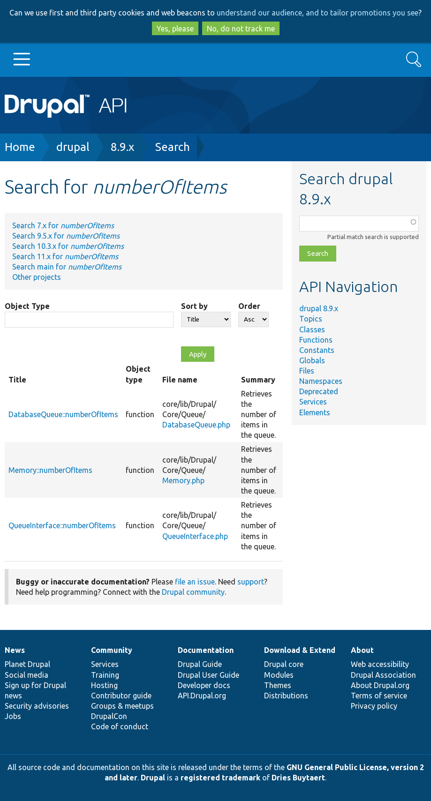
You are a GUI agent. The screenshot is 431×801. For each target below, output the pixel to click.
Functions (316, 340)
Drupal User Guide (208, 675)
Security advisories (37, 706)
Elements (314, 412)
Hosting (104, 685)
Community (111, 650)
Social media (26, 675)
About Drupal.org (380, 685)
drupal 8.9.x (318, 308)
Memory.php (183, 480)
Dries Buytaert (298, 777)
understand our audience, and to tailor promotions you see (317, 12)
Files (306, 371)
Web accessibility (380, 664)
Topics (310, 318)
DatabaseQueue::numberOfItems (63, 414)
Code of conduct (119, 726)
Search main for (66, 266)
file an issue (195, 581)
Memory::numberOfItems (50, 470)
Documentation (206, 650)
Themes (277, 685)
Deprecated (318, 391)
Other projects (36, 277)
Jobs (13, 716)
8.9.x (122, 147)
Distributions (286, 695)
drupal (73, 147)
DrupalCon (109, 716)
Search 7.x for (63, 225)
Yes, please (175, 28)
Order (249, 306)
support (250, 581)
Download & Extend (299, 650)
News (15, 650)
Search (172, 147)
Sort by (194, 306)
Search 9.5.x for (66, 236)
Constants (316, 350)
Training (105, 675)
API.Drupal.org (202, 695)
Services (313, 401)
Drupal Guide (200, 664)
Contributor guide (121, 695)
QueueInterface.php (195, 536)
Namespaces (320, 381)
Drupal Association (383, 675)
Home (20, 147)
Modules (279, 675)
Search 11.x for (65, 256)
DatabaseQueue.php (196, 424)
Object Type (27, 306)
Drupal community (193, 592)
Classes (312, 329)
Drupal (153, 777)
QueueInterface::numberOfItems (62, 525)
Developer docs (204, 685)
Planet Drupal (27, 664)
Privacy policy (374, 706)
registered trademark (220, 777)
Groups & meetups (122, 706)
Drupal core (283, 664)
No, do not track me (241, 28)
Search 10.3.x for (68, 246)
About (362, 650)
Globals (312, 360)
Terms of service (379, 695)
